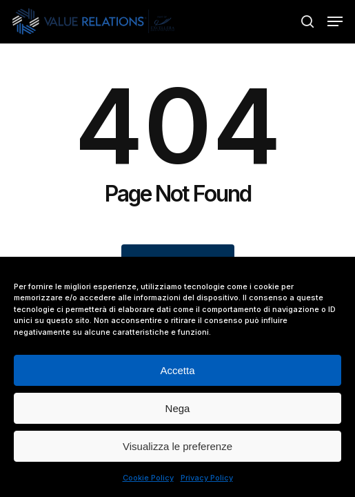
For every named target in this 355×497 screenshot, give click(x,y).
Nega (177, 408)
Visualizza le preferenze (177, 446)
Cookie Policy (148, 478)
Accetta (177, 370)
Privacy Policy (207, 478)
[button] (335, 21)
